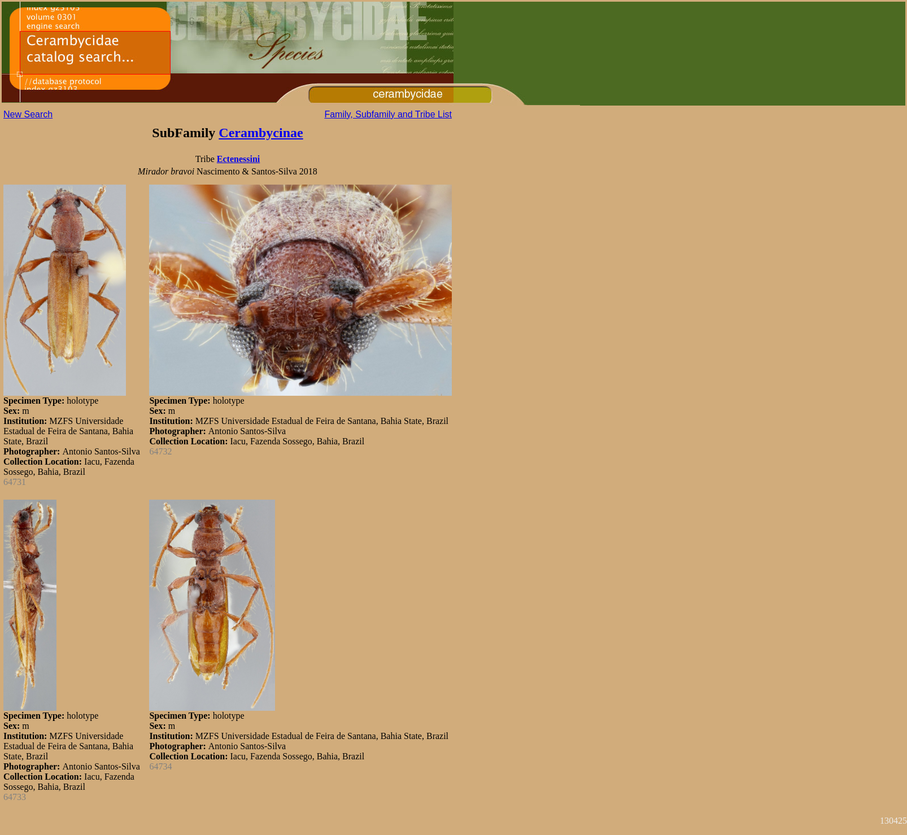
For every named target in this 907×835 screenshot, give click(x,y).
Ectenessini (238, 159)
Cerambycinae (261, 132)
